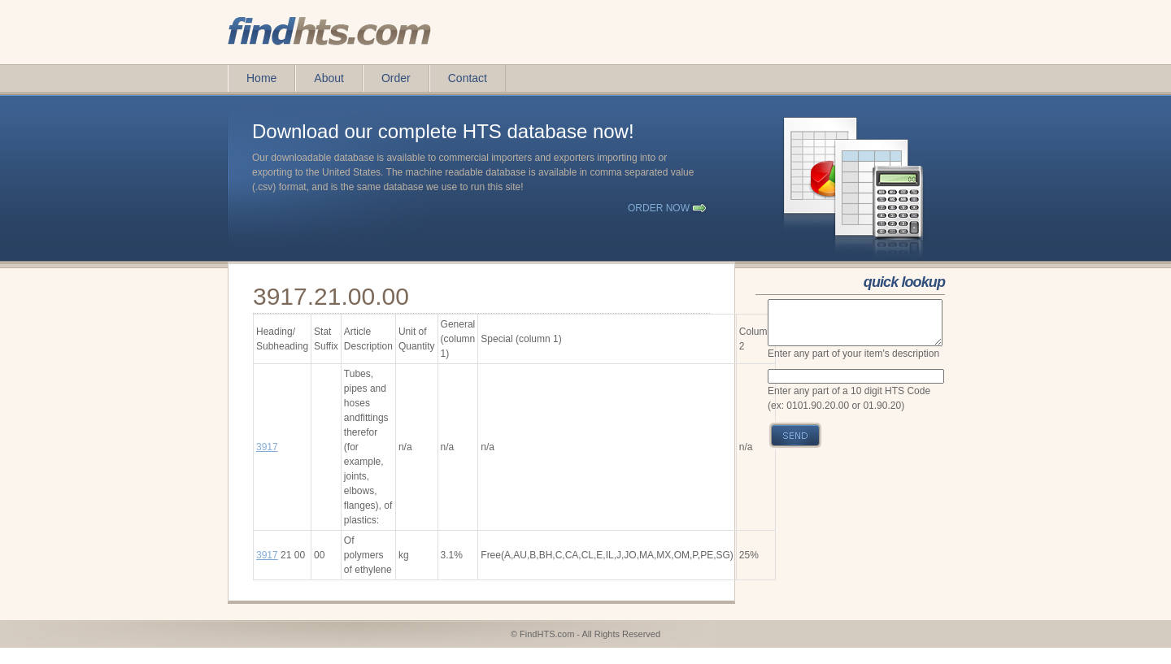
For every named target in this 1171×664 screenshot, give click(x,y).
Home (261, 78)
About (329, 78)
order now (659, 208)
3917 (267, 447)
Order (396, 78)
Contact (467, 78)
